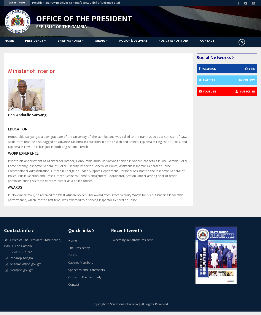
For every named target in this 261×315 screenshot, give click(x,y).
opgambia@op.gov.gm (22, 267)
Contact (218, 43)
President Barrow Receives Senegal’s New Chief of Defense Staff (76, 2)
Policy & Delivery (141, 43)
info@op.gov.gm (18, 261)
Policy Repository (183, 43)
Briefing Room (75, 43)
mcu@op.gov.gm (18, 273)
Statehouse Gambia (124, 308)
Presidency (38, 43)
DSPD (72, 258)
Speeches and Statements (86, 273)
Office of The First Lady (84, 280)
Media (108, 43)
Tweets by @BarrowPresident (132, 243)
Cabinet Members (80, 266)
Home (10, 43)
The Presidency (79, 251)
